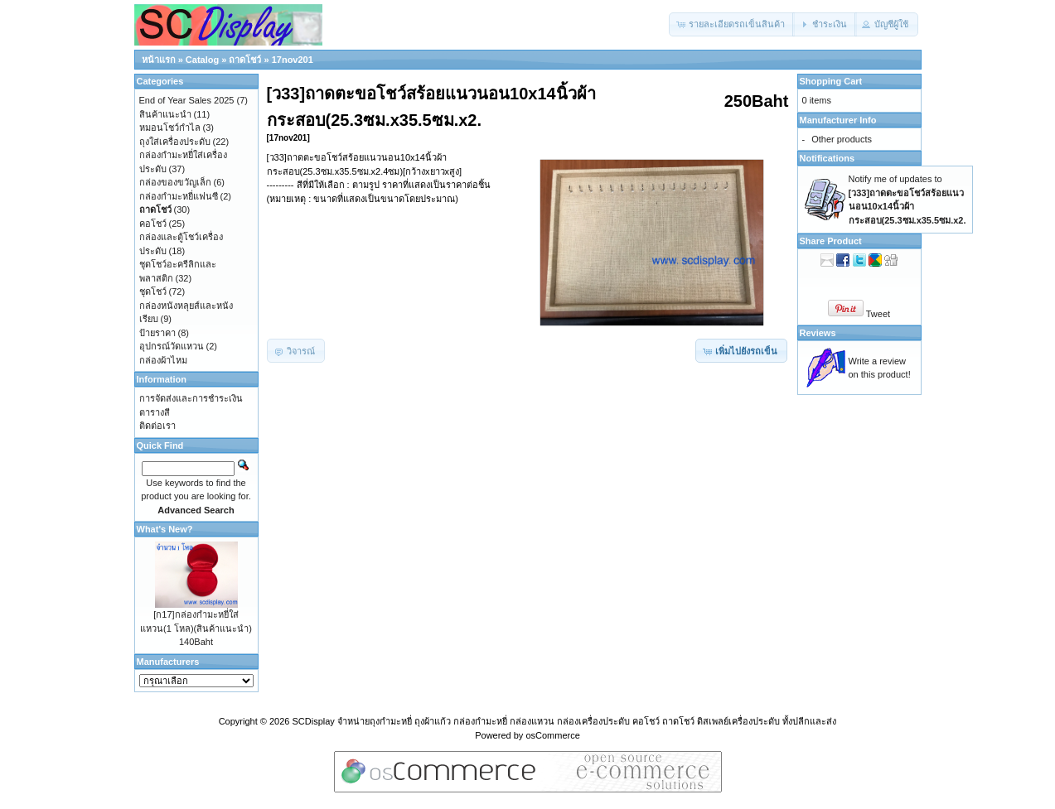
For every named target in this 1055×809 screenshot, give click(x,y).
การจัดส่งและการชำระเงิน (191, 398)
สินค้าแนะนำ (165, 114)
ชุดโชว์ (153, 291)
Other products (841, 139)
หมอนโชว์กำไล (170, 127)
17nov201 (292, 60)
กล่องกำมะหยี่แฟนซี (178, 196)
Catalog (202, 60)
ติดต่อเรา (157, 426)
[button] (732, 24)
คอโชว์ (153, 224)
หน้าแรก (159, 60)
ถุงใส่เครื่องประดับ (175, 142)
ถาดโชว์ (245, 60)
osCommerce (552, 735)
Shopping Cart (831, 81)
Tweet (878, 314)
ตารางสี (154, 412)
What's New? (165, 529)
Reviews (818, 333)
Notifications (827, 158)
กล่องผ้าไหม (163, 360)
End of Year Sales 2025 (187, 100)
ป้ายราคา (157, 333)
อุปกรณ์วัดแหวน (171, 346)
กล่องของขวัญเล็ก (175, 182)
